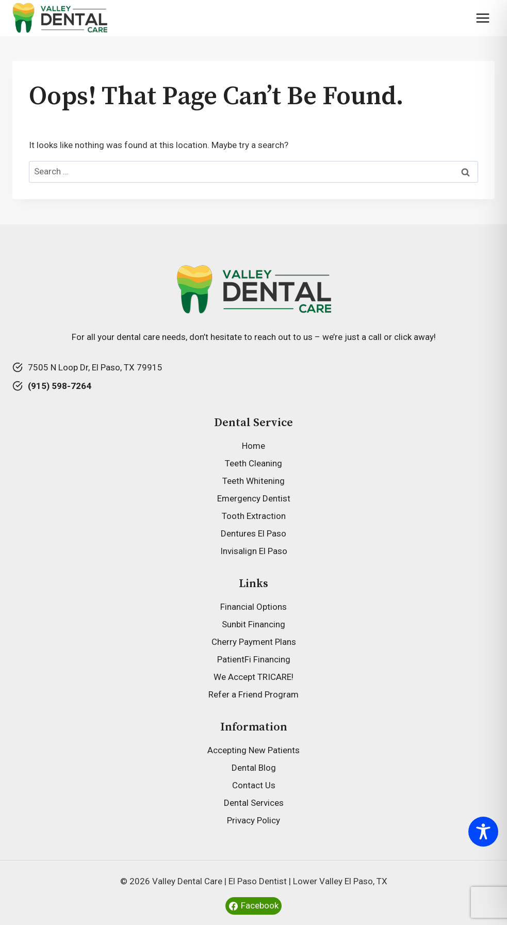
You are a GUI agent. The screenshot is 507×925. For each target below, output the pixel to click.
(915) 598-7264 (59, 386)
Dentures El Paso (253, 533)
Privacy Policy (253, 820)
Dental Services (254, 803)
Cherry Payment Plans (253, 642)
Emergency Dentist (253, 498)
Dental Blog (254, 767)
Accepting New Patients (253, 750)
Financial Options (253, 607)
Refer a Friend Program (253, 694)
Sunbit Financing (253, 624)
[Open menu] (482, 17)
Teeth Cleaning (253, 463)
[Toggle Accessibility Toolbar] (483, 832)
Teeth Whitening (253, 481)
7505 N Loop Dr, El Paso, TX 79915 (95, 367)
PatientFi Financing (253, 659)
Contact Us (253, 785)
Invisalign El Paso (253, 551)
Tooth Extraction (254, 516)
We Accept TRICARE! (253, 677)
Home (253, 446)
